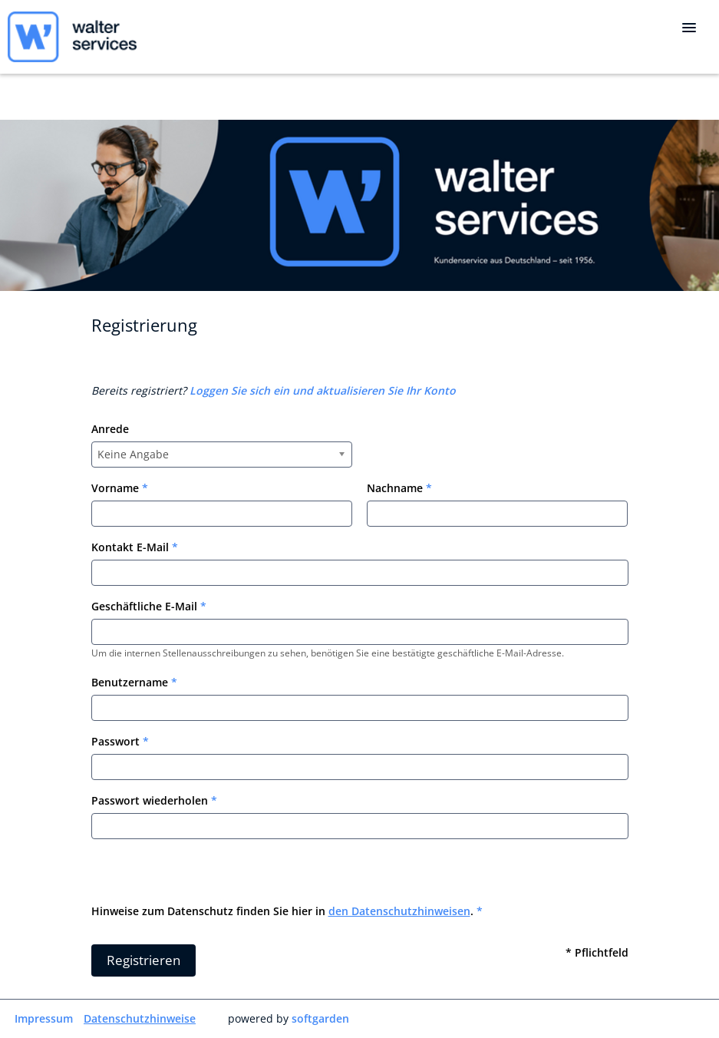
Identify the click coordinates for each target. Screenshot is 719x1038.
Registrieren (143, 960)
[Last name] (497, 514)
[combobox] (221, 454)
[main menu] (689, 28)
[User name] (359, 708)
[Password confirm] (359, 826)
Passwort (120, 741)
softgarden (320, 1018)
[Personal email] (359, 573)
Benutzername (134, 682)
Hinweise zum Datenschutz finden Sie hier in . (287, 911)
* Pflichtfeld (597, 952)
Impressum (44, 1018)
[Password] (359, 767)
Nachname (399, 488)
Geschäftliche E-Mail (148, 606)
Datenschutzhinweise (140, 1018)
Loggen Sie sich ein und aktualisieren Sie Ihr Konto (323, 390)
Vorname (119, 488)
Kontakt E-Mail (134, 547)
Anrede (110, 428)
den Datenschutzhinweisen (399, 911)
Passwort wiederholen (154, 800)
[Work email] (359, 632)
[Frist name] (221, 514)
